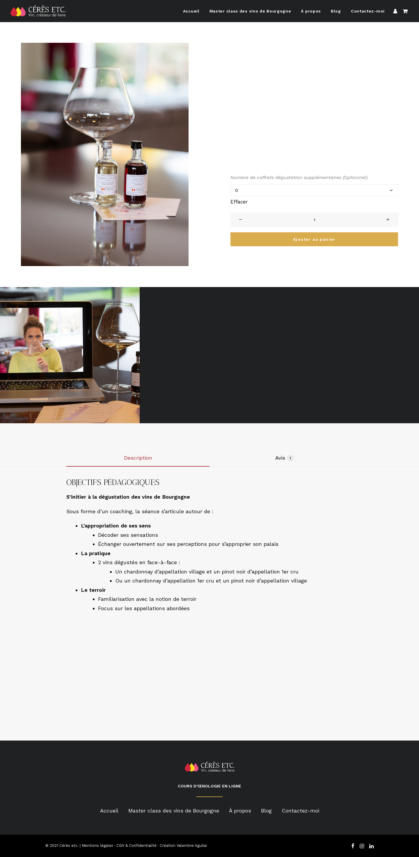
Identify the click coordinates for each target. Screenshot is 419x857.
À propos (311, 11)
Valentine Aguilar (192, 845)
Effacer (239, 202)
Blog (336, 11)
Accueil (191, 11)
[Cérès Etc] (37, 11)
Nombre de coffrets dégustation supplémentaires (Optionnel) (298, 177)
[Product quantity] (314, 220)
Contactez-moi (368, 11)
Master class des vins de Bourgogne (250, 11)
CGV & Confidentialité (136, 845)
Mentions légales (97, 845)
